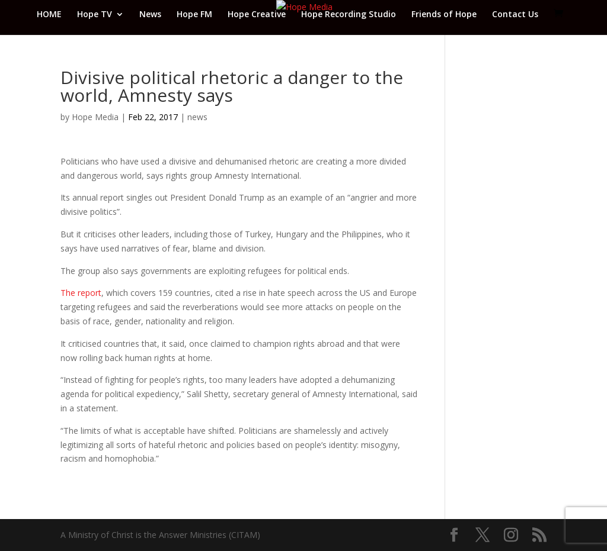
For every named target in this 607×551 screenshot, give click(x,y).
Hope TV (94, 15)
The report (80, 292)
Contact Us (515, 15)
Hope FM (194, 15)
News (150, 15)
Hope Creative (257, 15)
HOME (49, 15)
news (197, 117)
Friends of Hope (444, 15)
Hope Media (95, 117)
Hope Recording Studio (348, 15)
